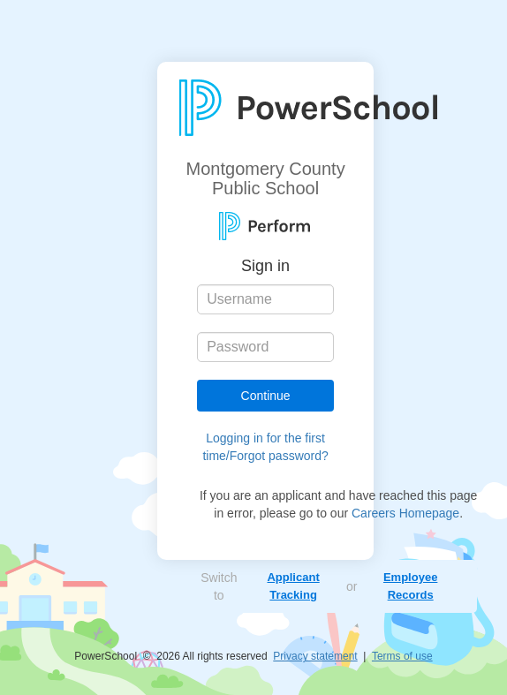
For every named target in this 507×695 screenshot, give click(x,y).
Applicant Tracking (293, 585)
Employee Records (410, 585)
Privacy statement (315, 656)
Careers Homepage (405, 513)
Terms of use (402, 656)
